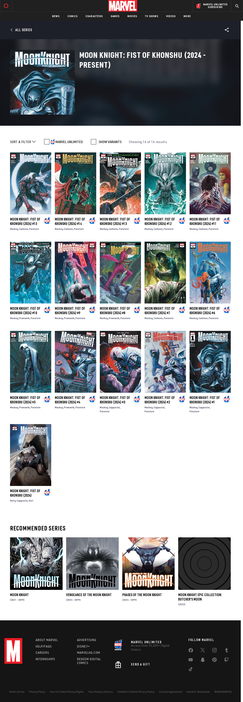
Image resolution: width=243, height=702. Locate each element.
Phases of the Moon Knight (142, 595)
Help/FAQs (44, 646)
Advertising (86, 640)
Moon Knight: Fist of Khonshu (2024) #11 (205, 221)
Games (115, 16)
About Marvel (47, 640)
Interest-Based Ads (198, 691)
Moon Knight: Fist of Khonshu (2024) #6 (205, 310)
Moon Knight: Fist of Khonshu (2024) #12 (160, 221)
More (187, 16)
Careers (42, 652)
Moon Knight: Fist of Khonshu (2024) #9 (70, 310)
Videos (171, 16)
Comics (72, 16)
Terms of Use (17, 691)
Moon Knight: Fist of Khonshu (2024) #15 (25, 221)
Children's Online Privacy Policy (135, 691)
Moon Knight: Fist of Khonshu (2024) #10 (25, 310)
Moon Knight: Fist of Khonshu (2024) (25, 493)
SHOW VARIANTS (110, 142)
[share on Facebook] (190, 651)
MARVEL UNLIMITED (69, 142)
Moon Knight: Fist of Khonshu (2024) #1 (205, 399)
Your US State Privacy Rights (67, 691)
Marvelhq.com (88, 652)
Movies (132, 16)
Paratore (34, 229)
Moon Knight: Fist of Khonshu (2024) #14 (70, 221)
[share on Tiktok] (190, 670)
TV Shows (151, 16)
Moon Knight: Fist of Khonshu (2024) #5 (25, 399)
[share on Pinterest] (214, 660)
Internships (45, 659)
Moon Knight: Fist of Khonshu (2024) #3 (115, 399)
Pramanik (24, 318)
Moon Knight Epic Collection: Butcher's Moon (200, 597)
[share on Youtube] (190, 660)
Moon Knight (19, 595)
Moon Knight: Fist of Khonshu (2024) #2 (160, 399)
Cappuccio (114, 407)
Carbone (23, 229)
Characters (94, 16)
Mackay (14, 229)
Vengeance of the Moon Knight (89, 595)
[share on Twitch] (226, 660)
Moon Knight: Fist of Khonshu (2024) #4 (70, 399)
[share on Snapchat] (202, 660)
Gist (31, 500)
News (55, 16)
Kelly (13, 500)
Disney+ (83, 646)
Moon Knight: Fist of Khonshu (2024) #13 (115, 221)
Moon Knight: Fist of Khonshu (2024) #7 (160, 310)
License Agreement (170, 691)
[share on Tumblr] (226, 651)
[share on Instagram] (214, 651)
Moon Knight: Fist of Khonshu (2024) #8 (115, 310)
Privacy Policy (37, 691)
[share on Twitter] (202, 651)
